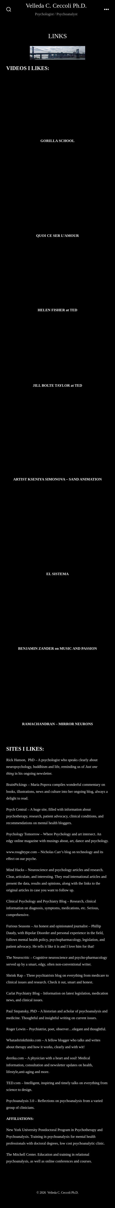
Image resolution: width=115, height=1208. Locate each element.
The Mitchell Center (21, 1154)
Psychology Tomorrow (23, 834)
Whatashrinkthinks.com (23, 1040)
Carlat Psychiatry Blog (23, 993)
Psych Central (16, 809)
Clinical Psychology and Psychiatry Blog (36, 901)
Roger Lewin (15, 1029)
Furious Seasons (18, 926)
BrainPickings (16, 785)
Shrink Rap (14, 975)
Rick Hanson (15, 760)
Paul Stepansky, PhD (21, 1011)
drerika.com (15, 1058)
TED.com (13, 1083)
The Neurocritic (18, 957)
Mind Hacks (15, 870)
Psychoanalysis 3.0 (20, 1101)
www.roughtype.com (22, 852)
